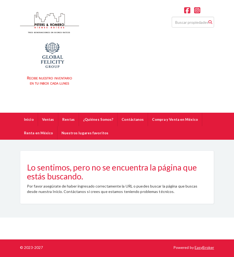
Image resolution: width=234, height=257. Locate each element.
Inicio (29, 119)
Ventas (48, 119)
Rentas (68, 119)
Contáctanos (133, 119)
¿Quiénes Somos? (98, 119)
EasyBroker (204, 247)
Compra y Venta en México (175, 119)
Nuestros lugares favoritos (85, 133)
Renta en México (38, 133)
